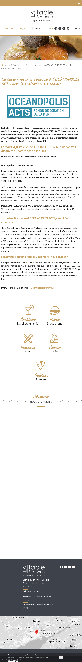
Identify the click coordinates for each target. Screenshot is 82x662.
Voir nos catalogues (16, 28)
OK (61, 657)
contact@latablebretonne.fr (41, 287)
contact (77, 28)
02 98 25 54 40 (43, 28)
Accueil (3, 65)
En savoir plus (13, 661)
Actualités (10, 65)
